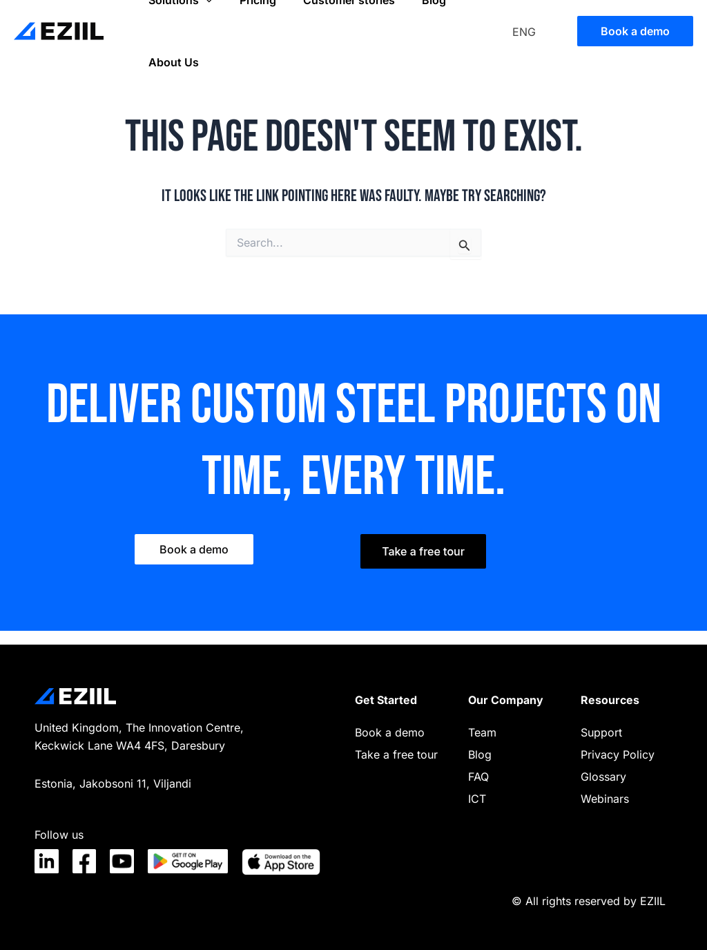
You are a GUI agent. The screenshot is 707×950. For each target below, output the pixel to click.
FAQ (478, 776)
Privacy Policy (618, 754)
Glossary (603, 776)
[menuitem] (534, 31)
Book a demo (390, 732)
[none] (534, 31)
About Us (171, 62)
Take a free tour (396, 754)
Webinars (605, 799)
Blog (480, 754)
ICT (477, 799)
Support (601, 732)
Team (482, 732)
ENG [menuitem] (524, 32)
